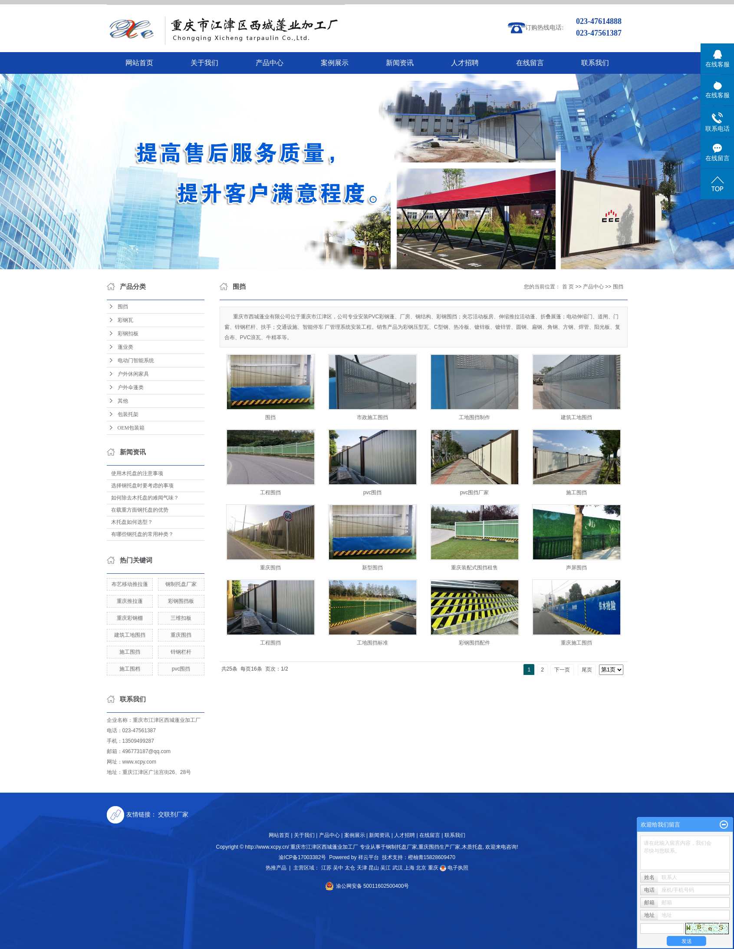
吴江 (385, 868)
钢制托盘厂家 (181, 584)
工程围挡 (270, 492)
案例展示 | (356, 835)
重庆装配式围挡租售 (474, 568)
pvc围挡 (181, 669)
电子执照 (454, 868)
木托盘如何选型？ (132, 522)
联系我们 (595, 62)
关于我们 (204, 62)
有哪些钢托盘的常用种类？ (142, 534)
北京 (421, 868)
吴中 (338, 868)
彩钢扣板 (128, 334)
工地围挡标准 (372, 643)
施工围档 (129, 669)
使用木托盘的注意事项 (137, 473)
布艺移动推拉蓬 (130, 584)
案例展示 (335, 62)
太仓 (350, 868)
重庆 (433, 868)
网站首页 (139, 62)
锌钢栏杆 (181, 652)
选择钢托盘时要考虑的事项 (142, 486)
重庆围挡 (181, 635)
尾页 (587, 670)
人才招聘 (465, 62)
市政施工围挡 (372, 417)
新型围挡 (372, 568)
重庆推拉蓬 (130, 601)
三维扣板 (181, 618)
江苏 (326, 868)
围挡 (123, 307)
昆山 (374, 868)
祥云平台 (368, 857)
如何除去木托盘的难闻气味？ (145, 498)
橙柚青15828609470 (431, 857)
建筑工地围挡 (129, 635)
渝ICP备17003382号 (302, 857)
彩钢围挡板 (181, 601)
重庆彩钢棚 (130, 618)
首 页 (568, 287)
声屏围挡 (576, 568)
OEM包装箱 (131, 428)
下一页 (562, 670)
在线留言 (530, 62)
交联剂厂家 (173, 814)
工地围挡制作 (474, 417)
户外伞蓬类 (131, 387)
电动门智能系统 (136, 360)
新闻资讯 (400, 62)
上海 (409, 868)
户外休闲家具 (133, 374)
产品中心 (269, 62)
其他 (123, 401)
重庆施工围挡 (576, 643)
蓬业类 (125, 347)
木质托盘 (472, 847)
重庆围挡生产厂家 (439, 847)
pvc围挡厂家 (474, 492)
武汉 (397, 868)
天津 (362, 868)
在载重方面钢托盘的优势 (139, 510)
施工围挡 (129, 652)
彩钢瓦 (125, 320)
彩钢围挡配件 (474, 643)
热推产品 (276, 868)
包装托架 (128, 414)
